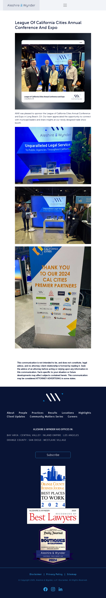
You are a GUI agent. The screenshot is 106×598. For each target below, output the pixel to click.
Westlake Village (54, 440)
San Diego (35, 440)
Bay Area (13, 435)
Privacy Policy (54, 574)
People (23, 412)
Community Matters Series (46, 416)
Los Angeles (71, 435)
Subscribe (53, 455)
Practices (38, 412)
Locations (68, 412)
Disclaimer (36, 574)
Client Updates (16, 416)
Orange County (17, 440)
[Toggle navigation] (65, 5)
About (10, 412)
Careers (72, 416)
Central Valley (31, 435)
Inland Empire (52, 435)
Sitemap (71, 574)
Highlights (85, 412)
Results (52, 412)
